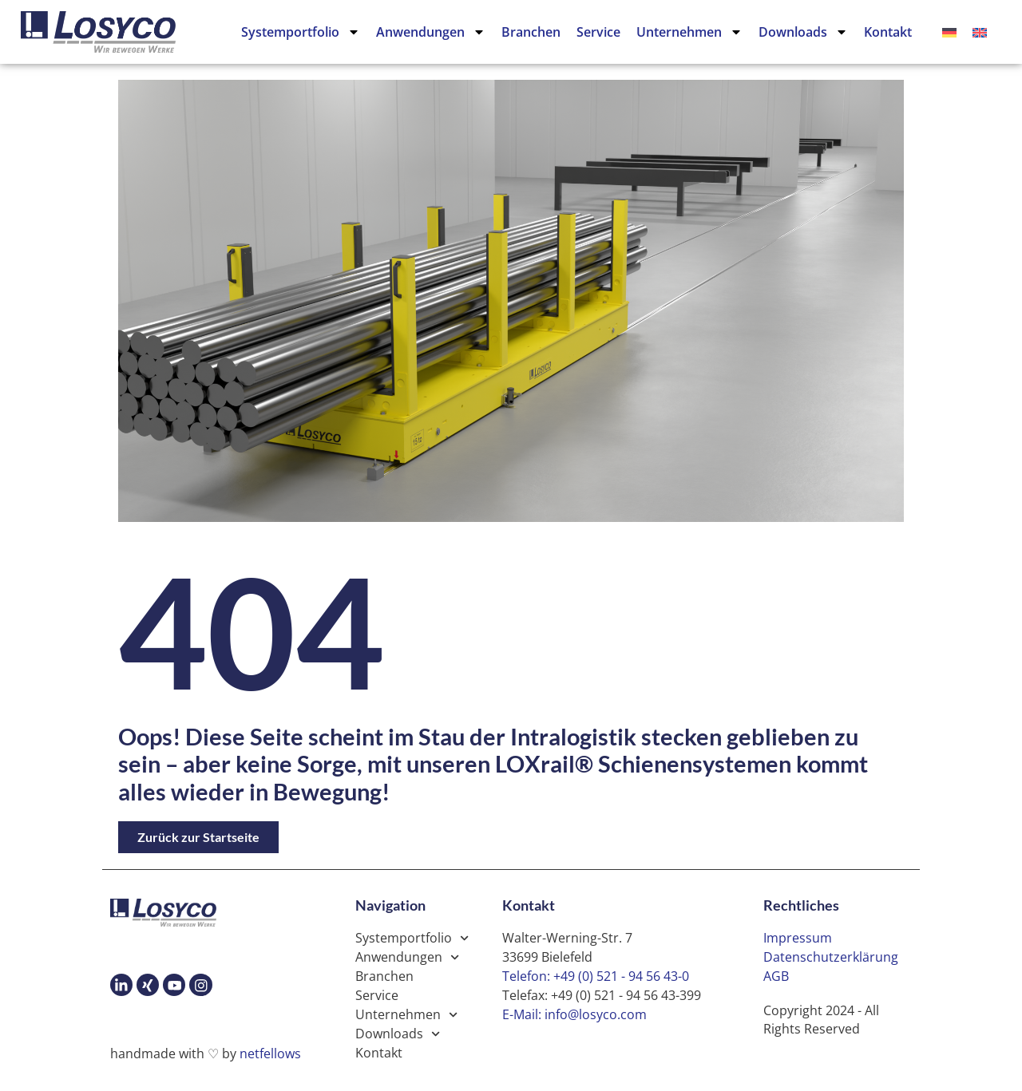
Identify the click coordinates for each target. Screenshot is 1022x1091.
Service (598, 32)
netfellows (270, 1053)
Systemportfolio (300, 32)
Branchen (531, 32)
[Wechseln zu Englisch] (980, 32)
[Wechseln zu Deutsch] (949, 32)
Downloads (803, 32)
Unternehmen (689, 32)
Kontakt (888, 32)
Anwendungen (430, 32)
